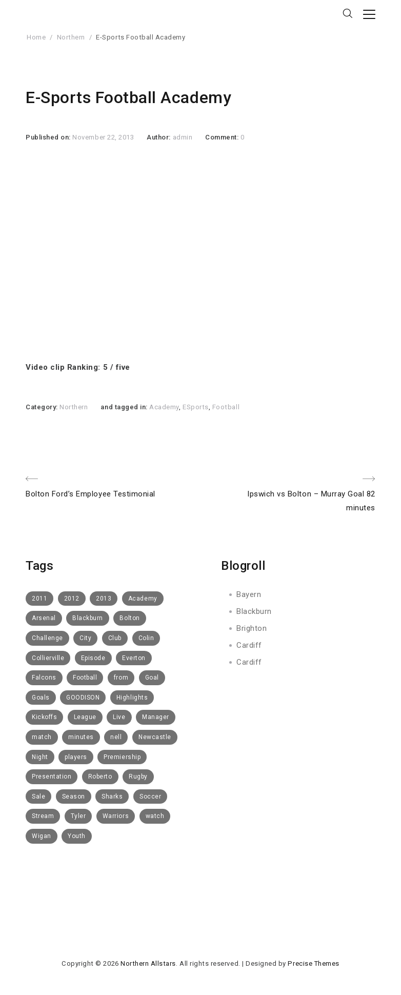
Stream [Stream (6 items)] (43, 816)
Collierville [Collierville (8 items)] (48, 658)
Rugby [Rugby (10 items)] (138, 776)
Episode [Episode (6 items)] (93, 658)
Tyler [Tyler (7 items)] (78, 816)
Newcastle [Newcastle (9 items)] (154, 737)
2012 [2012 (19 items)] (71, 598)
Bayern (248, 594)
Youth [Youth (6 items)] (77, 836)
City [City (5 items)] (85, 638)
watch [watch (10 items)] (155, 816)
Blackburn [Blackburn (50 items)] (87, 618)
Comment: (222, 137)
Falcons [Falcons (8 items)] (44, 677)
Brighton (251, 628)
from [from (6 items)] (121, 677)
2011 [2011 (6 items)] (39, 598)
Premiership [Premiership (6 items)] (122, 757)
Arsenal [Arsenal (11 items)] (44, 618)
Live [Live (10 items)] (119, 717)
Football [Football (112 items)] (85, 677)
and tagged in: (125, 407)
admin (183, 137)
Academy (164, 407)
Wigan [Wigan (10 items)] (41, 836)
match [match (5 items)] (42, 737)
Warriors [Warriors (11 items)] (116, 816)
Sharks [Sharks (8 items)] (112, 796)
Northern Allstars (148, 963)
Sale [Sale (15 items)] (38, 796)
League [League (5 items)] (85, 717)
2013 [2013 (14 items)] (103, 598)
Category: (42, 407)
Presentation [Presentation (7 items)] (51, 776)
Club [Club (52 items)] (115, 638)
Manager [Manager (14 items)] (155, 717)
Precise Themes (313, 963)
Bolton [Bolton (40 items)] (129, 618)
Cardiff (249, 645)
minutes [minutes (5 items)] (81, 737)
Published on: (49, 137)
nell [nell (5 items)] (116, 737)
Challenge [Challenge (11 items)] (47, 638)
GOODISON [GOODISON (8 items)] (82, 697)
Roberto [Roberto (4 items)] (100, 776)
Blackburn (254, 611)
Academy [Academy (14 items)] (142, 598)
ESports (196, 407)
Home (36, 37)
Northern (71, 37)
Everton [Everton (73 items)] (134, 658)
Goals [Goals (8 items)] (41, 697)
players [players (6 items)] (76, 757)
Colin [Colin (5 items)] (146, 638)
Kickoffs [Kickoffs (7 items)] (44, 717)
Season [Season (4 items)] (73, 796)
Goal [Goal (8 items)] (152, 677)
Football (225, 407)
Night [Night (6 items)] (40, 757)
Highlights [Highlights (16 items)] (132, 697)
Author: (159, 137)
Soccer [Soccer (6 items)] (150, 796)
